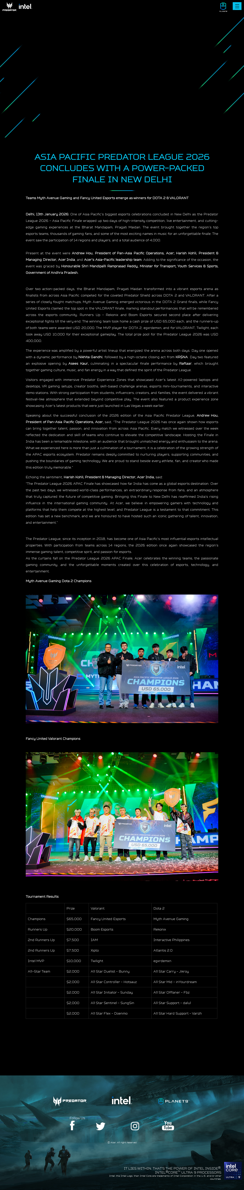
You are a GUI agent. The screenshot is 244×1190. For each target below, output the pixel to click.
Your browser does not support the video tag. (122, 61)
